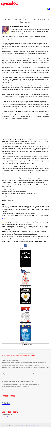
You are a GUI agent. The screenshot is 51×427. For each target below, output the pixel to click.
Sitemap (38, 425)
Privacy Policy (22, 425)
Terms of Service (31, 425)
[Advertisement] (21, 11)
